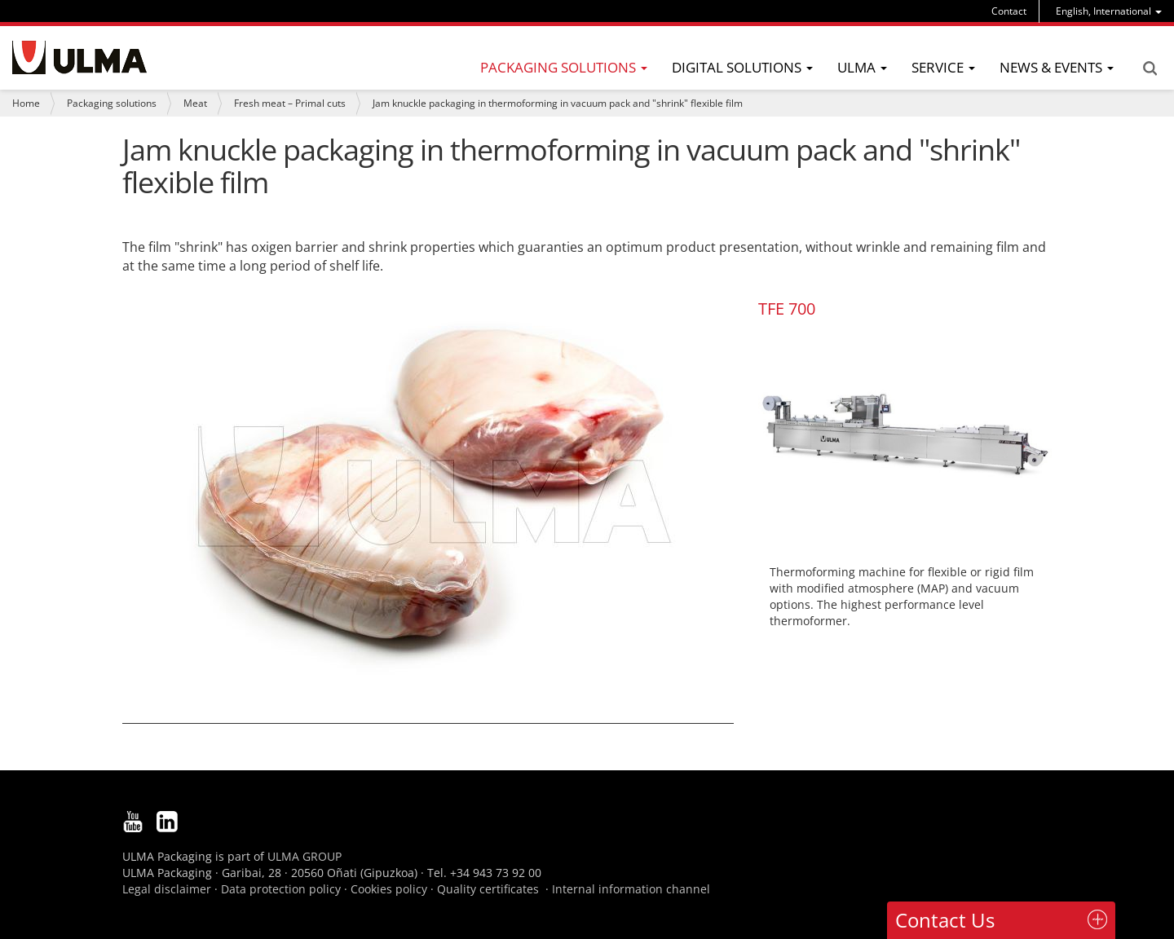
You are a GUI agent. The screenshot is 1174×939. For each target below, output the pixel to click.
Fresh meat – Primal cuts (290, 103)
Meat (195, 103)
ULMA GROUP (304, 856)
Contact (1008, 11)
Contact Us (945, 919)
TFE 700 (786, 309)
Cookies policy (389, 889)
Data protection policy (281, 889)
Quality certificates (488, 889)
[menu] (1109, 11)
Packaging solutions (112, 103)
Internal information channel (631, 889)
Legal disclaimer (166, 889)
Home (26, 103)
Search (1149, 68)
